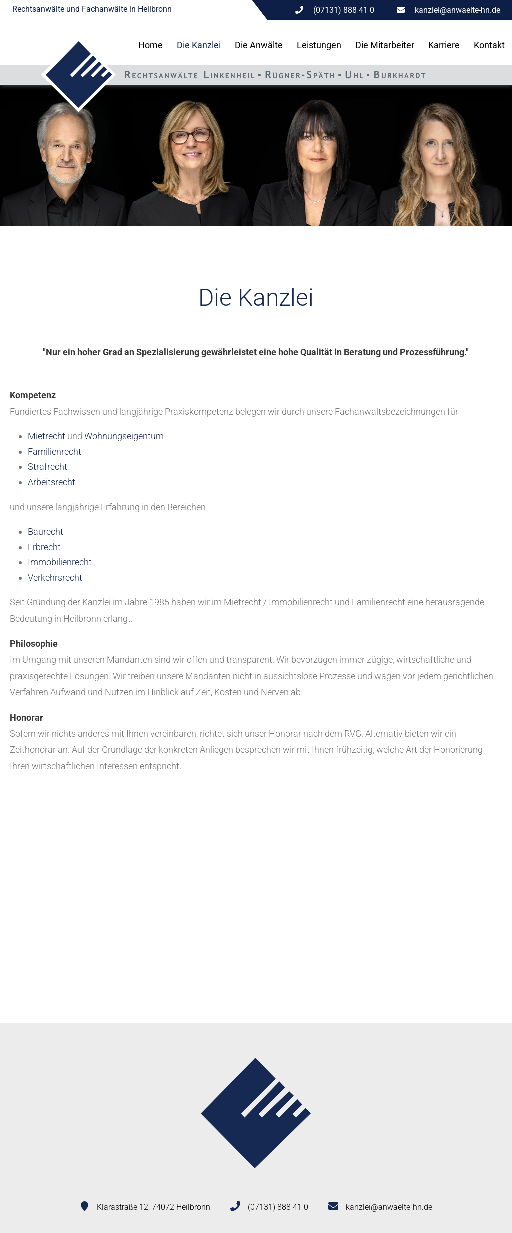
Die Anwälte (259, 45)
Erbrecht (44, 547)
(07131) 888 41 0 (278, 1207)
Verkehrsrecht (55, 577)
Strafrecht (48, 467)
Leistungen (319, 45)
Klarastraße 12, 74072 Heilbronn (153, 1207)
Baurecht (46, 531)
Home (150, 45)
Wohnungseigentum (124, 436)
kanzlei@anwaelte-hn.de (457, 10)
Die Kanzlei (199, 45)
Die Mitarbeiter (385, 45)
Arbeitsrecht (52, 482)
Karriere (444, 45)
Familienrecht (55, 451)
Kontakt (489, 45)
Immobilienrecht (60, 562)
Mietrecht (47, 436)
